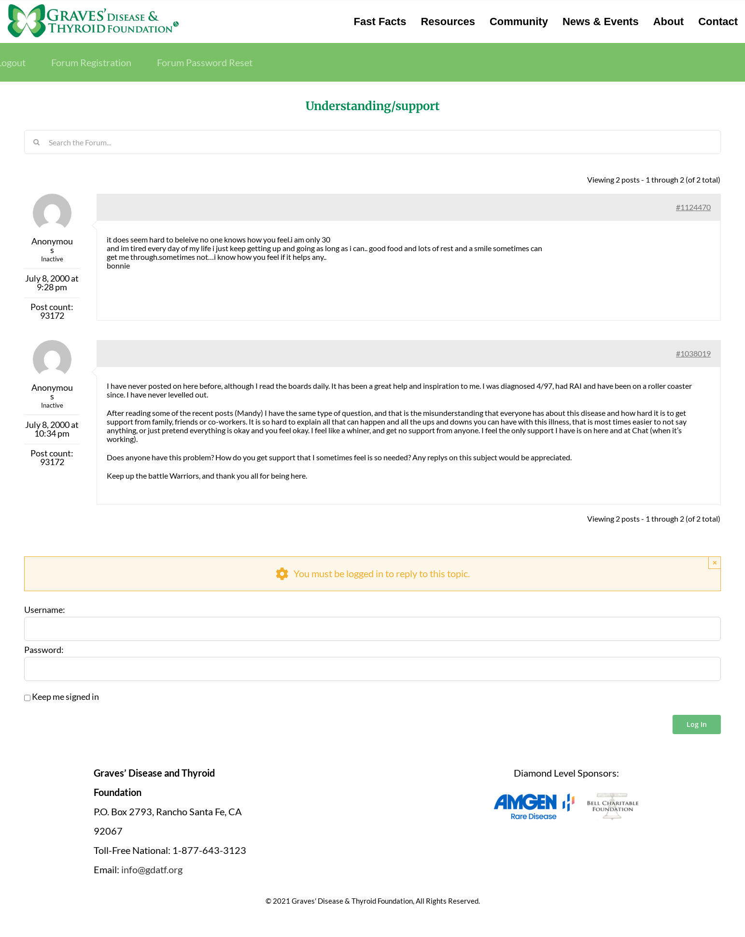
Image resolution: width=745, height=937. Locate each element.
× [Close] (715, 562)
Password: (44, 650)
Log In (697, 724)
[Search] (36, 142)
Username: (44, 610)
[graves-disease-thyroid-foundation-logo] (93, 7)
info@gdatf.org (152, 869)
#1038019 (693, 353)
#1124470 (693, 207)
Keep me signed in (65, 697)
